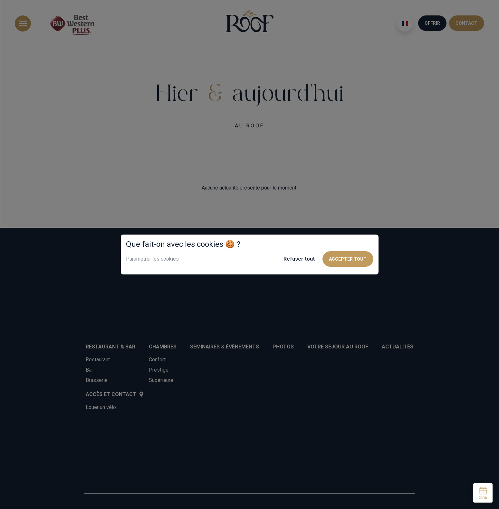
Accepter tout (348, 259)
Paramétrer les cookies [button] (152, 259)
